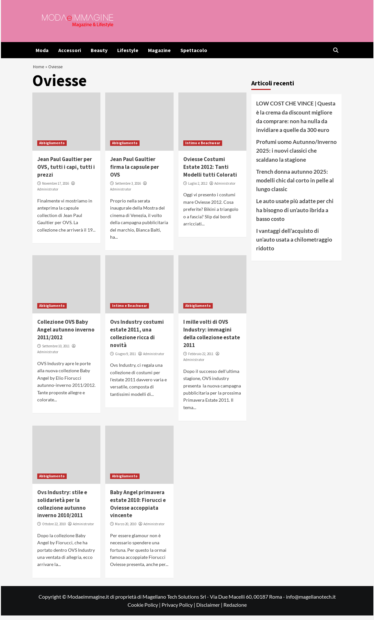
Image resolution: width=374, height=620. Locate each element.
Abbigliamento (52, 148)
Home (39, 68)
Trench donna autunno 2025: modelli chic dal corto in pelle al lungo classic (295, 185)
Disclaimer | (209, 609)
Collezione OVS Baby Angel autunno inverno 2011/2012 (66, 334)
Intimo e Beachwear (202, 148)
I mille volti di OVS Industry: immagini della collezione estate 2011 (211, 338)
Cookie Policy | (145, 609)
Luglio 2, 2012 (197, 188)
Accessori (69, 50)
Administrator (47, 194)
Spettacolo (193, 50)
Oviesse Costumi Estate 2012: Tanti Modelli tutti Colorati (210, 171)
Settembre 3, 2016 (128, 188)
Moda (42, 50)
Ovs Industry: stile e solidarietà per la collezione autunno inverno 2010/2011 (62, 508)
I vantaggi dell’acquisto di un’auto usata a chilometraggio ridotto (294, 244)
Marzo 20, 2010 (125, 528)
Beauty (99, 50)
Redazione (235, 609)
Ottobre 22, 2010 (54, 528)
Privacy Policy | (179, 609)
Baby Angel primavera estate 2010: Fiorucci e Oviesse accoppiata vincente (138, 508)
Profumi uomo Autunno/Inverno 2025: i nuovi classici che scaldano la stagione (296, 155)
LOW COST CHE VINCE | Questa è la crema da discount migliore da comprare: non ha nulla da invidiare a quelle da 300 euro (295, 121)
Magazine (159, 50)
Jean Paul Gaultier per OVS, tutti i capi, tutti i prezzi (66, 171)
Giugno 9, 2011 (125, 358)
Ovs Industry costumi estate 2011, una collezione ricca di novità (137, 338)
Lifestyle (127, 50)
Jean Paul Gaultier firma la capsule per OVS (134, 171)
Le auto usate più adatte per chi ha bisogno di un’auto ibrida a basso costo (295, 214)
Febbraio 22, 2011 (200, 358)
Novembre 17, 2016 (55, 188)
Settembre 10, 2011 (56, 350)
